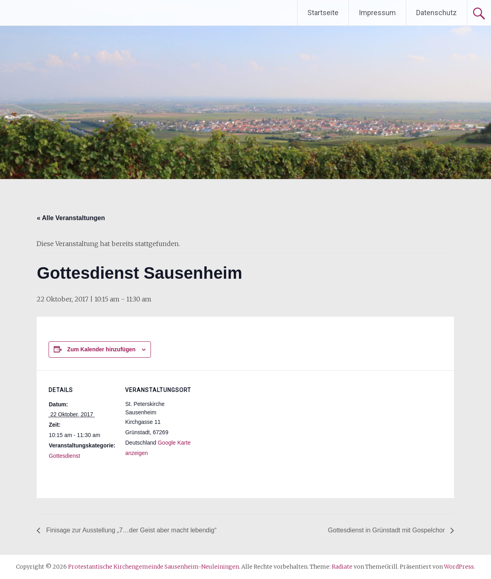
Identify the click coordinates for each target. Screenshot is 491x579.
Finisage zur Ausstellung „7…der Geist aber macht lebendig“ (130, 530)
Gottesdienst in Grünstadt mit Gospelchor (387, 530)
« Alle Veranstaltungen (71, 218)
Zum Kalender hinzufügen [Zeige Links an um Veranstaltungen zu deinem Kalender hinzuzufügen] (101, 349)
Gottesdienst (64, 456)
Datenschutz (436, 12)
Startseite (322, 12)
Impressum (377, 12)
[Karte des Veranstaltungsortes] (243, 426)
